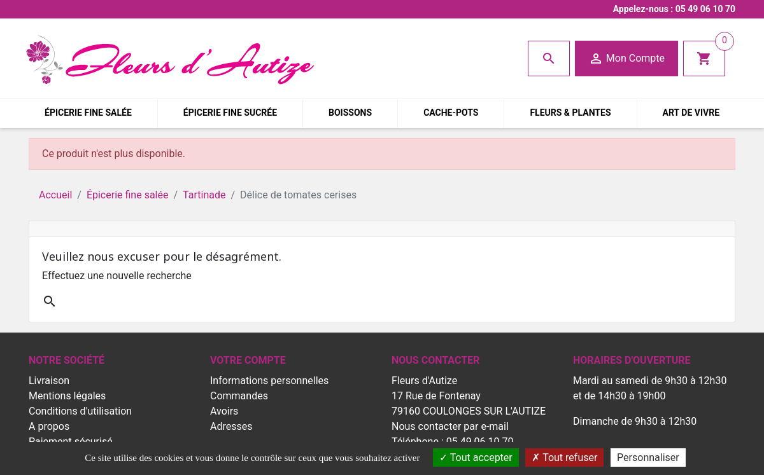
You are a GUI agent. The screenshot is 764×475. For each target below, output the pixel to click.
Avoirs (224, 411)
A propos (49, 426)
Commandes (239, 396)
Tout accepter (476, 457)
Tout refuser (564, 457)
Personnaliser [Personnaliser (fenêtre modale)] (648, 457)
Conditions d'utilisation (80, 411)
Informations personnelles (269, 381)
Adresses (231, 426)
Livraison (49, 381)
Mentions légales (67, 396)
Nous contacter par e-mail (450, 426)
